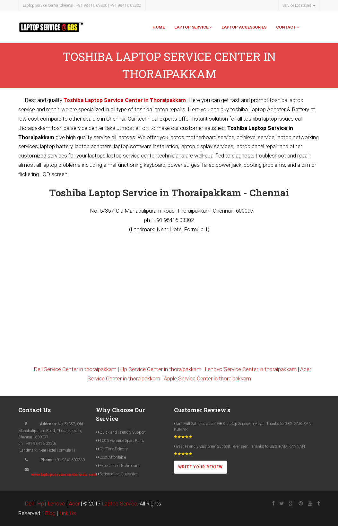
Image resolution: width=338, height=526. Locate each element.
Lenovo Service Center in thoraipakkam (251, 369)
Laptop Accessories (243, 27)
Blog (50, 513)
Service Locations (299, 5)
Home (158, 27)
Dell (29, 503)
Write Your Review (200, 467)
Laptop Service (193, 27)
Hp (40, 503)
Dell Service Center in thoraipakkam (75, 369)
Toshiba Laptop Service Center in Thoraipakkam (125, 100)
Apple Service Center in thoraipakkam (207, 378)
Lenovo (56, 503)
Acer (74, 503)
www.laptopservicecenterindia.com (64, 474)
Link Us (67, 513)
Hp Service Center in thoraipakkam (160, 369)
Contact (287, 27)
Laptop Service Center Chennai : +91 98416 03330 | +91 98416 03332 (82, 5)
